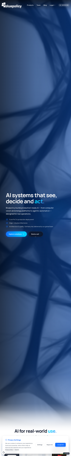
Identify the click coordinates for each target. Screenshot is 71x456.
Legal (52, 5)
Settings (39, 445)
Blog (45, 5)
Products (30, 5)
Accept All (60, 445)
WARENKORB (64, 5)
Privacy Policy (9, 449)
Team (39, 5)
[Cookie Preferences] (3, 452)
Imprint (17, 449)
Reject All (50, 445)
